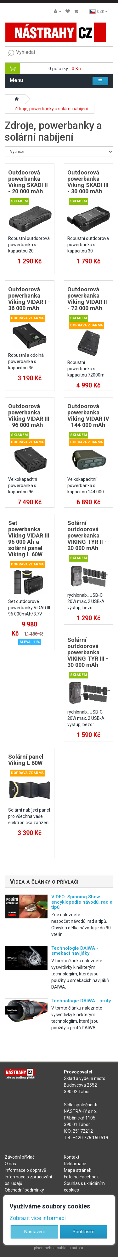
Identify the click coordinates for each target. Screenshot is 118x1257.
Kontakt (71, 1157)
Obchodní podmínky (24, 1189)
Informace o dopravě (25, 1170)
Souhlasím (83, 1231)
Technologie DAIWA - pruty (81, 1001)
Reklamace (75, 1163)
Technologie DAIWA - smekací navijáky (74, 950)
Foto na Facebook (81, 1176)
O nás (10, 1163)
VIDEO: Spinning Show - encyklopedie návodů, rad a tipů (82, 902)
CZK (98, 11)
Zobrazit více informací (37, 1218)
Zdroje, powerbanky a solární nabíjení (51, 108)
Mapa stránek (77, 1170)
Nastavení (34, 1231)
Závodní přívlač (20, 1157)
